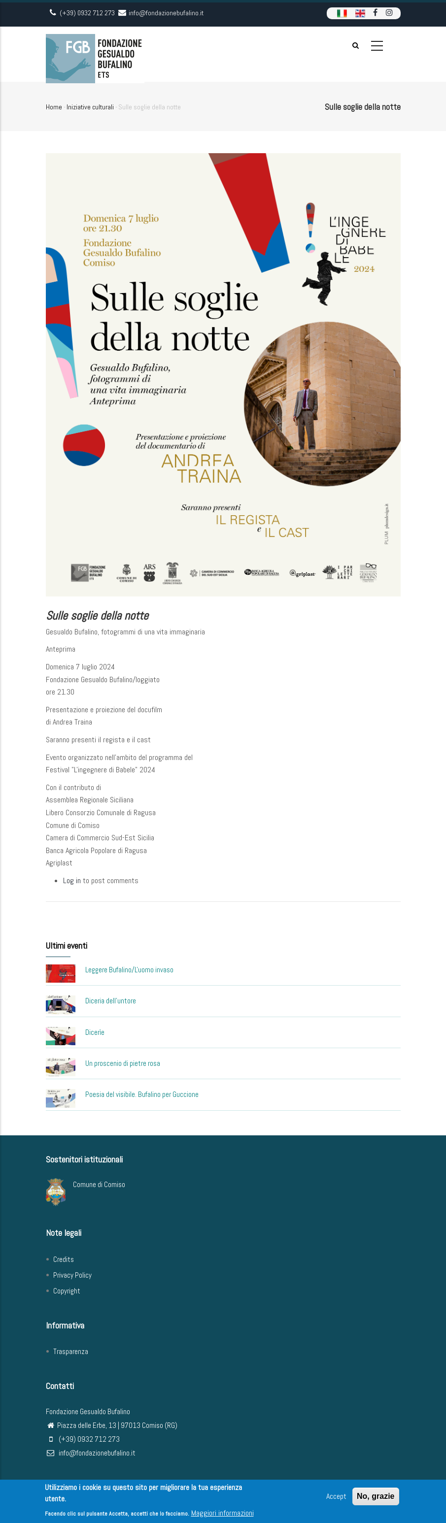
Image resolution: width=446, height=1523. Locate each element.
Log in (72, 880)
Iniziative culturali (90, 106)
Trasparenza (70, 1351)
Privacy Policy (72, 1275)
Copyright (66, 1290)
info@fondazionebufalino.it (91, 1452)
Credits (63, 1259)
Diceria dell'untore (110, 1000)
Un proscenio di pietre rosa (122, 1063)
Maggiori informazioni (222, 1514)
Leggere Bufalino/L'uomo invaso (129, 969)
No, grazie (375, 1497)
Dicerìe (94, 1032)
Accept (336, 1497)
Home (54, 106)
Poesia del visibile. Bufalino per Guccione (142, 1094)
